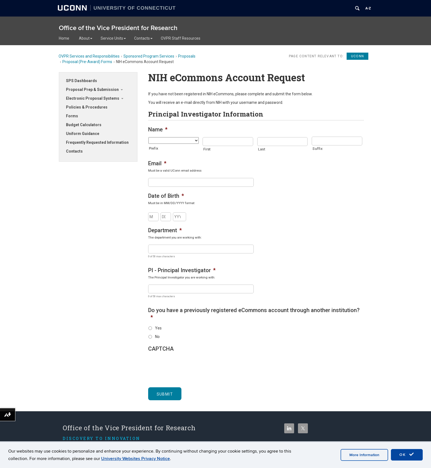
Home (64, 38)
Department (165, 230)
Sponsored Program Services (148, 56)
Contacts (143, 38)
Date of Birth (166, 196)
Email (157, 163)
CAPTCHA (161, 348)
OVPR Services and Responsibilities (89, 56)
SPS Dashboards (81, 81)
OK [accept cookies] (406, 454)
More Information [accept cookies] (364, 455)
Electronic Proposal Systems (92, 98)
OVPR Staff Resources (180, 38)
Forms (72, 116)
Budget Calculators (83, 125)
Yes (158, 328)
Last (261, 149)
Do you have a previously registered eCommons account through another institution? (254, 314)
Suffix (317, 149)
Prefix (153, 148)
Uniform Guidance (82, 133)
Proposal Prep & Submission (92, 89)
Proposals (186, 56)
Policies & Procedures (86, 107)
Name (157, 129)
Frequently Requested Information (97, 142)
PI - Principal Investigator (182, 270)
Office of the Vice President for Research (118, 28)
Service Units (113, 38)
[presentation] (190, 366)
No (157, 336)
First (207, 149)
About (85, 38)
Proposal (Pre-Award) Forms (87, 61)
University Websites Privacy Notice (135, 458)
